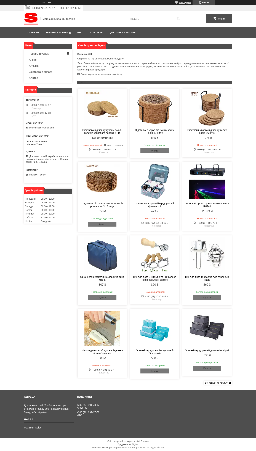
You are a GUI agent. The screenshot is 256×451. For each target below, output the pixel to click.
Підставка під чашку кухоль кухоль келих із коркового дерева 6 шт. (102, 131)
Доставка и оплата (123, 32)
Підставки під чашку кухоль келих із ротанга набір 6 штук (102, 205)
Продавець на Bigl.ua (128, 444)
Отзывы (34, 65)
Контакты (96, 32)
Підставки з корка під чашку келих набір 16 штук (207, 131)
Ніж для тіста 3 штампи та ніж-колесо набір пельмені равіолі (154, 278)
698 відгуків (185, 2)
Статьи (33, 77)
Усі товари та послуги (216, 382)
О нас (79, 32)
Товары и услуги (57, 32)
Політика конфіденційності (150, 447)
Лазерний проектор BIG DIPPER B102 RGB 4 (207, 205)
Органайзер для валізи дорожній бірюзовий (155, 352)
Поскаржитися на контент (123, 447)
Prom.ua (145, 441)
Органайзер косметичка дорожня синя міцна (102, 278)
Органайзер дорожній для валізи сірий (207, 350)
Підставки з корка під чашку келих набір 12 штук (154, 131)
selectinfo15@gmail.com (41, 127)
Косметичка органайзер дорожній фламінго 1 (154, 205)
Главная (33, 32)
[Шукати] (178, 19)
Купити (154, 150)
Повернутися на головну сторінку (101, 74)
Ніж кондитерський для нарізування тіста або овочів (102, 352)
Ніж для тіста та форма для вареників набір (207, 278)
